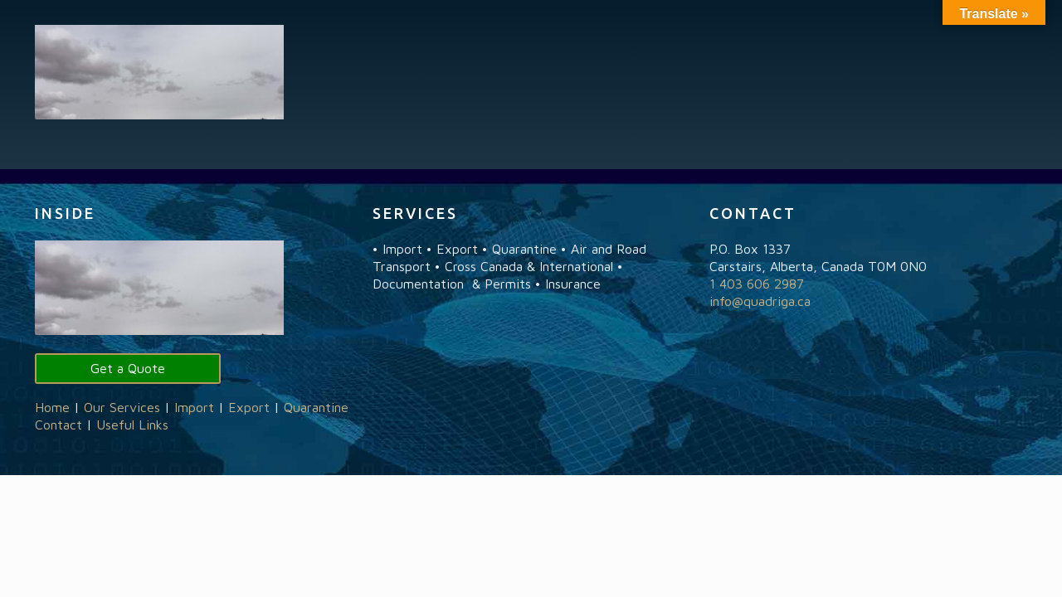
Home (52, 407)
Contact (58, 424)
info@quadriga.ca (760, 301)
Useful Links (132, 424)
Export (249, 407)
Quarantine (316, 407)
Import (194, 407)
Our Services (122, 407)
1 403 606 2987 (756, 283)
